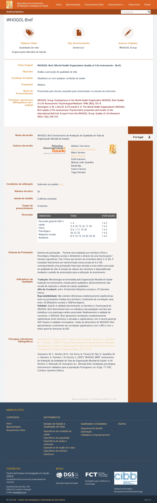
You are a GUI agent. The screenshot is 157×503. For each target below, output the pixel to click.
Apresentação (73, 4)
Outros (122, 423)
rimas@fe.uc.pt (19, 492)
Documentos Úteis (94, 4)
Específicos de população (57, 437)
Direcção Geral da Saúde (67, 483)
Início (58, 4)
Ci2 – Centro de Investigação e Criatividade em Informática (39, 500)
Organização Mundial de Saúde (29, 52)
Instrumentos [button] (116, 4)
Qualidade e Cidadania (94, 423)
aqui (61, 184)
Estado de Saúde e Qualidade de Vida (54, 425)
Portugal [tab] (138, 137)
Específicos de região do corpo (59, 447)
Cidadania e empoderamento (95, 435)
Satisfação (86, 431)
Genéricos (78, 47)
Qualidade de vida (29, 47)
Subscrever (134, 4)
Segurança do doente (91, 428)
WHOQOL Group (128, 47)
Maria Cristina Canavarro (83, 149)
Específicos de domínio (55, 450)
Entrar (148, 4)
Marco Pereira (78, 155)
